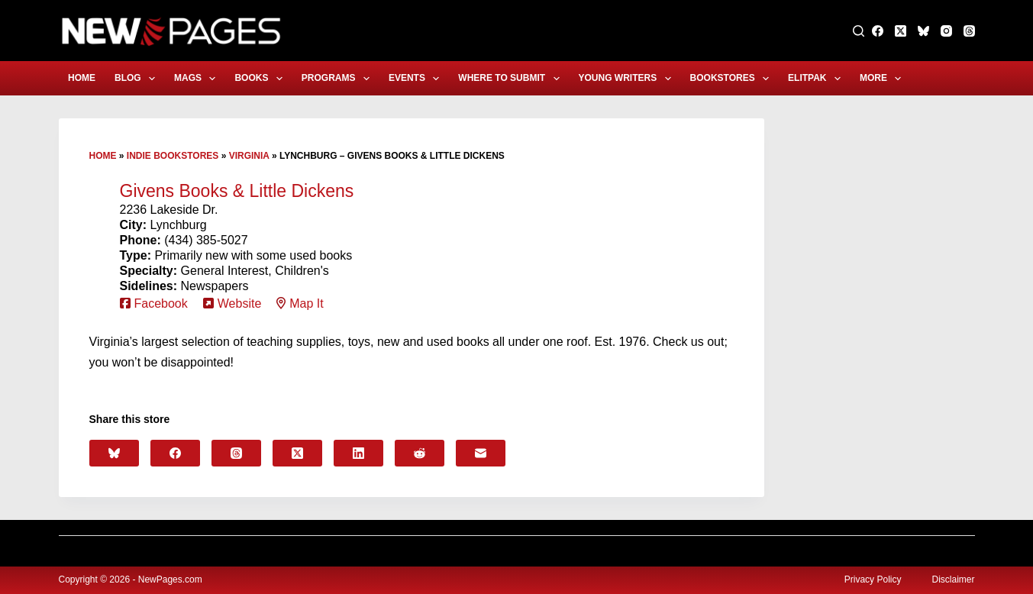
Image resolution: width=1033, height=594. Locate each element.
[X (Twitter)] (900, 31)
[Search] (858, 31)
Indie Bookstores (172, 155)
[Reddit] (419, 453)
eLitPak (817, 78)
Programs (339, 78)
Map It (306, 303)
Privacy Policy (873, 579)
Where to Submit (511, 78)
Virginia (249, 155)
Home (81, 78)
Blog (138, 78)
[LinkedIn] (358, 453)
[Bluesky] (923, 31)
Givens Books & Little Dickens (237, 191)
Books (261, 78)
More (883, 78)
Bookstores (733, 78)
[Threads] (969, 31)
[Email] (480, 453)
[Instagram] (946, 31)
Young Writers (628, 78)
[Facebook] (877, 31)
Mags (197, 78)
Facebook (161, 303)
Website (240, 303)
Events (417, 78)
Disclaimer (952, 579)
